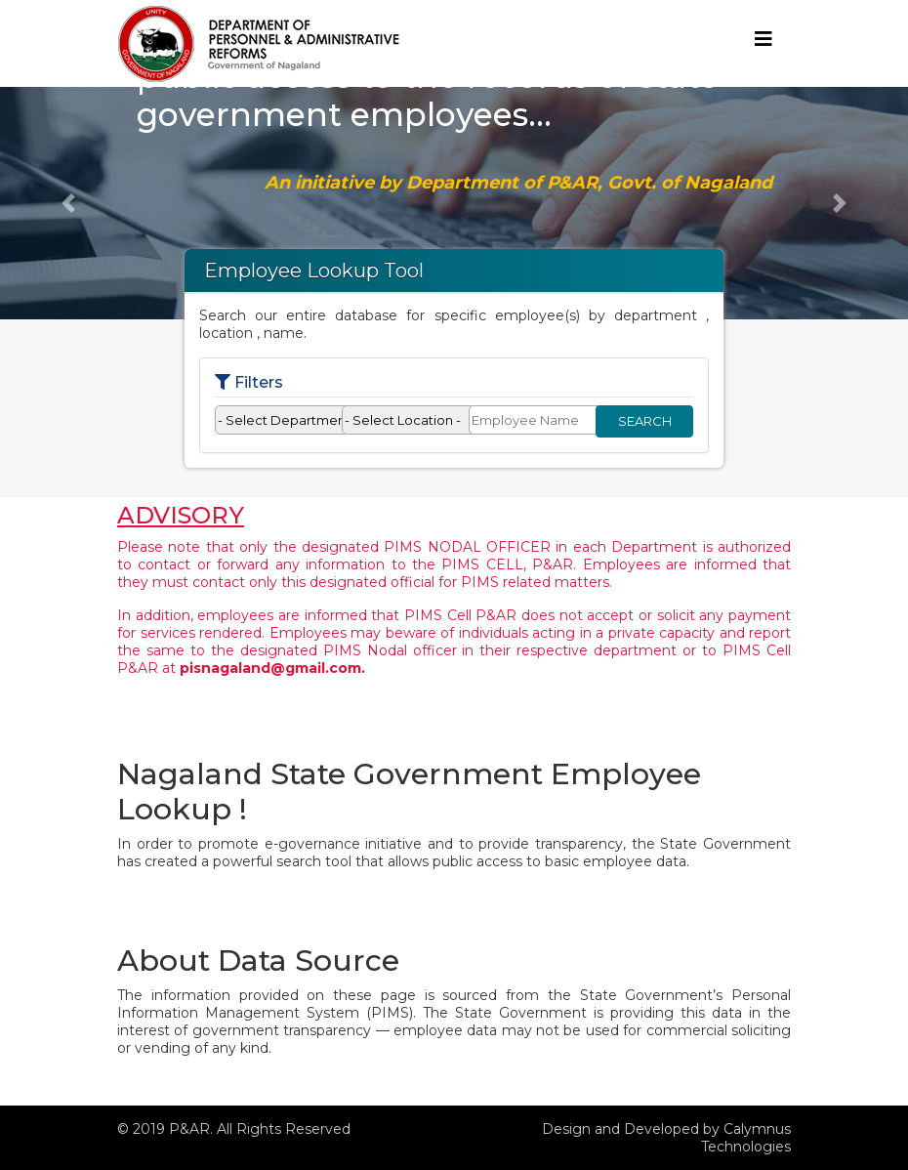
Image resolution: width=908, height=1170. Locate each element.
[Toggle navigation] (763, 43)
